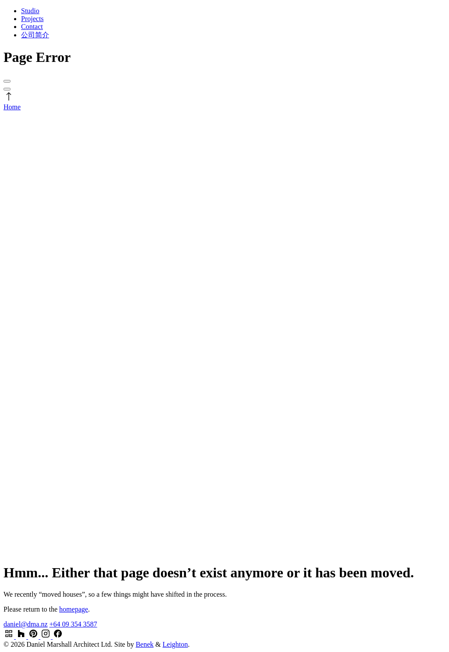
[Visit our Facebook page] (58, 636)
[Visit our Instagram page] (46, 636)
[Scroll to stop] (9, 99)
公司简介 (35, 35)
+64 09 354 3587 (73, 624)
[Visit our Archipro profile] (10, 636)
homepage (73, 609)
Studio (30, 10)
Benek (144, 644)
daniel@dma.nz (25, 624)
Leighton (175, 644)
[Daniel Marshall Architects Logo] (224, 329)
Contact (32, 26)
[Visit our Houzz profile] (22, 636)
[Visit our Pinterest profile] (34, 636)
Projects (32, 18)
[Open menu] (7, 81)
